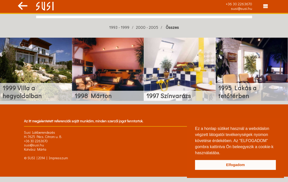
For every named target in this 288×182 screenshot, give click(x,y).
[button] (222, 153)
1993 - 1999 (119, 27)
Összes (172, 27)
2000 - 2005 (147, 27)
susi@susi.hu (241, 8)
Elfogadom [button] (235, 165)
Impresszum (58, 157)
